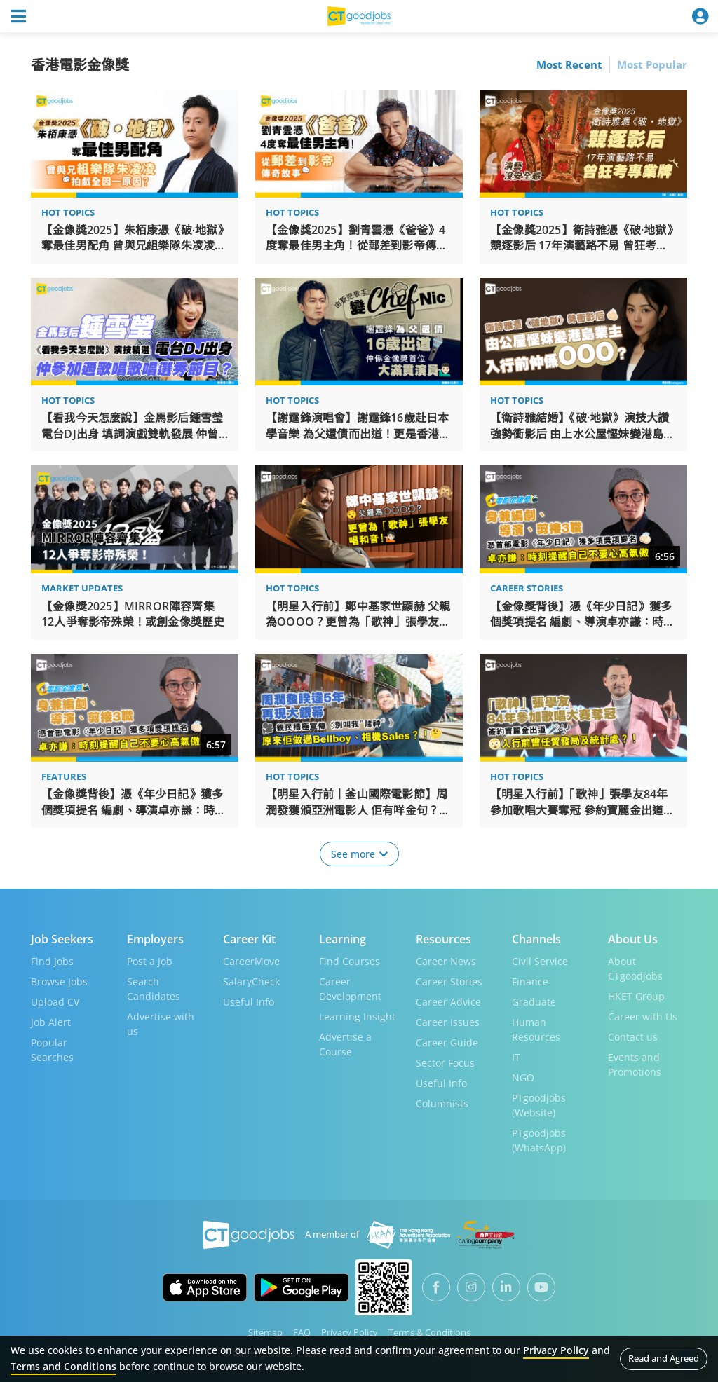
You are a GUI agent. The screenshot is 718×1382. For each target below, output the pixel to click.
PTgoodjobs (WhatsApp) (539, 1140)
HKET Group (636, 995)
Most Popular (652, 64)
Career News (446, 960)
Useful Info (248, 1001)
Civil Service (540, 960)
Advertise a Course (345, 1043)
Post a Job (149, 960)
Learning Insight (357, 1015)
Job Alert (51, 1021)
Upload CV (55, 1001)
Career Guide (447, 1041)
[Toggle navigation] (18, 16)
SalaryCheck (251, 980)
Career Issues (448, 1021)
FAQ (302, 1331)
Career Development (350, 988)
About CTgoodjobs (635, 968)
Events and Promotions (634, 1064)
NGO (523, 1076)
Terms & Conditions (429, 1331)
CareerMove (251, 960)
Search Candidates (153, 988)
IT (516, 1056)
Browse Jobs (59, 980)
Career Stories (449, 980)
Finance (530, 980)
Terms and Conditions (63, 1366)
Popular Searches (52, 1049)
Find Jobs (52, 960)
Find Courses (349, 960)
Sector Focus (445, 1062)
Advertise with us (160, 1023)
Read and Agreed (663, 1358)
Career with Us (642, 1015)
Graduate (534, 1001)
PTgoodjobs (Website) (539, 1104)
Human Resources (536, 1029)
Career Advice (448, 1001)
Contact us (633, 1036)
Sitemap (265, 1331)
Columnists (442, 1102)
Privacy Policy (349, 1331)
